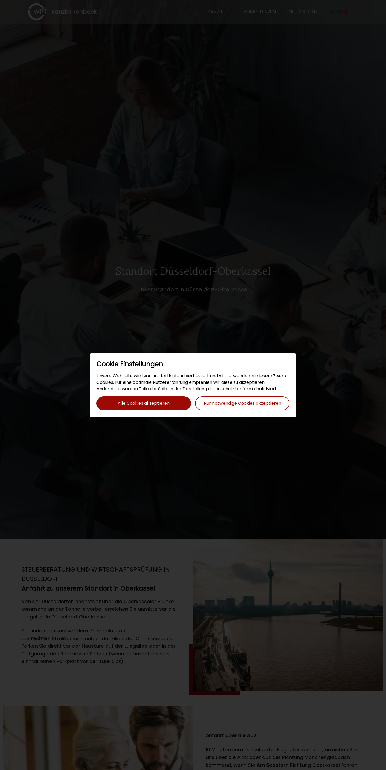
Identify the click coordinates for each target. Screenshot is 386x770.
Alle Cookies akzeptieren (144, 403)
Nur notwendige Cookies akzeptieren (242, 403)
